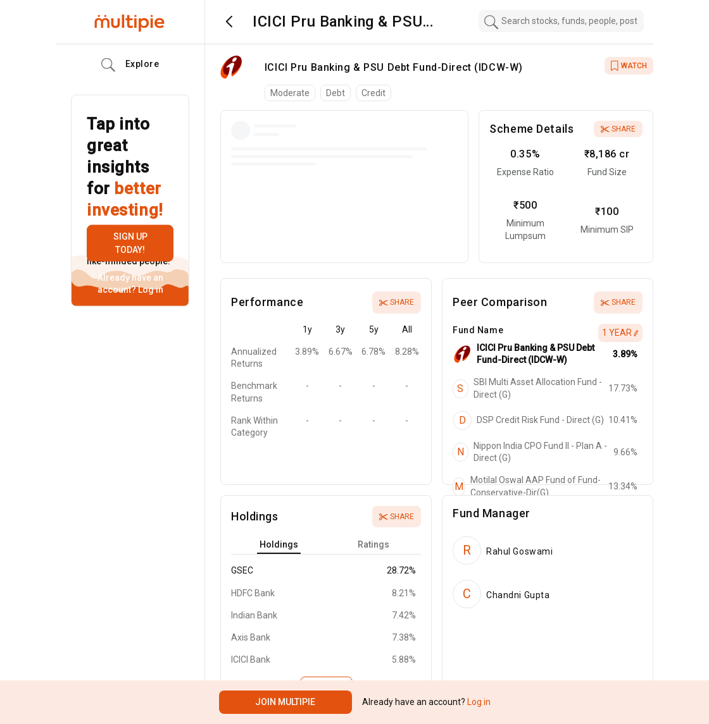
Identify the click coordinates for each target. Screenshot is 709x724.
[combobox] (561, 21)
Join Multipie (285, 702)
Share (618, 129)
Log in (149, 290)
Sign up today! (130, 243)
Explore (130, 65)
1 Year (620, 333)
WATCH (629, 66)
